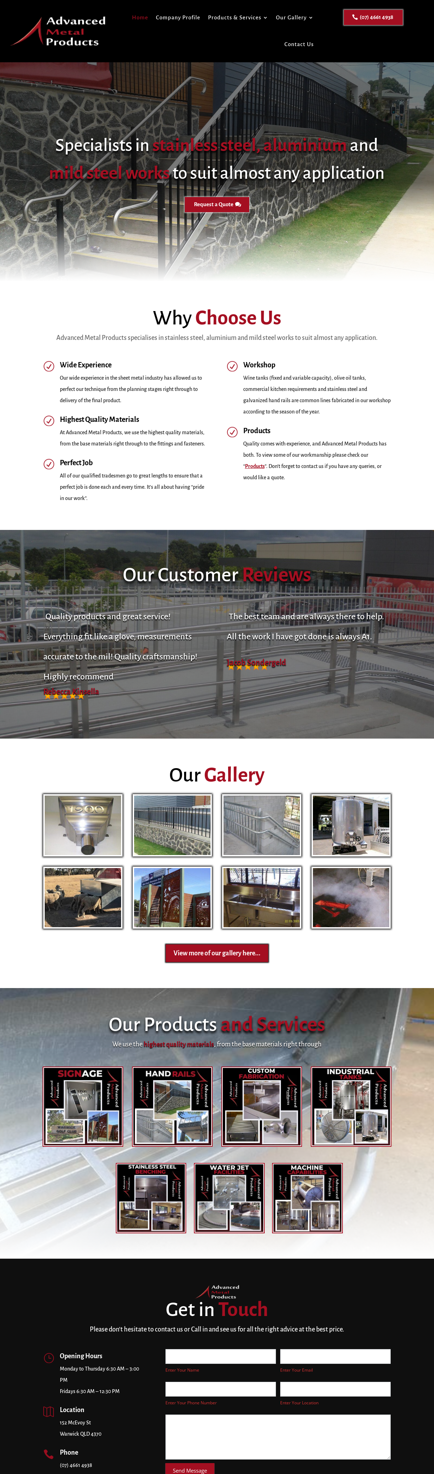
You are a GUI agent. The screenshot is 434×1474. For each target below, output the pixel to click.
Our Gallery (291, 17)
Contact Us (299, 44)
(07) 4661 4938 (376, 17)
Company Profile (178, 17)
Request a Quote (213, 204)
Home (140, 17)
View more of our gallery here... (217, 953)
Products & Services (234, 17)
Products (255, 466)
